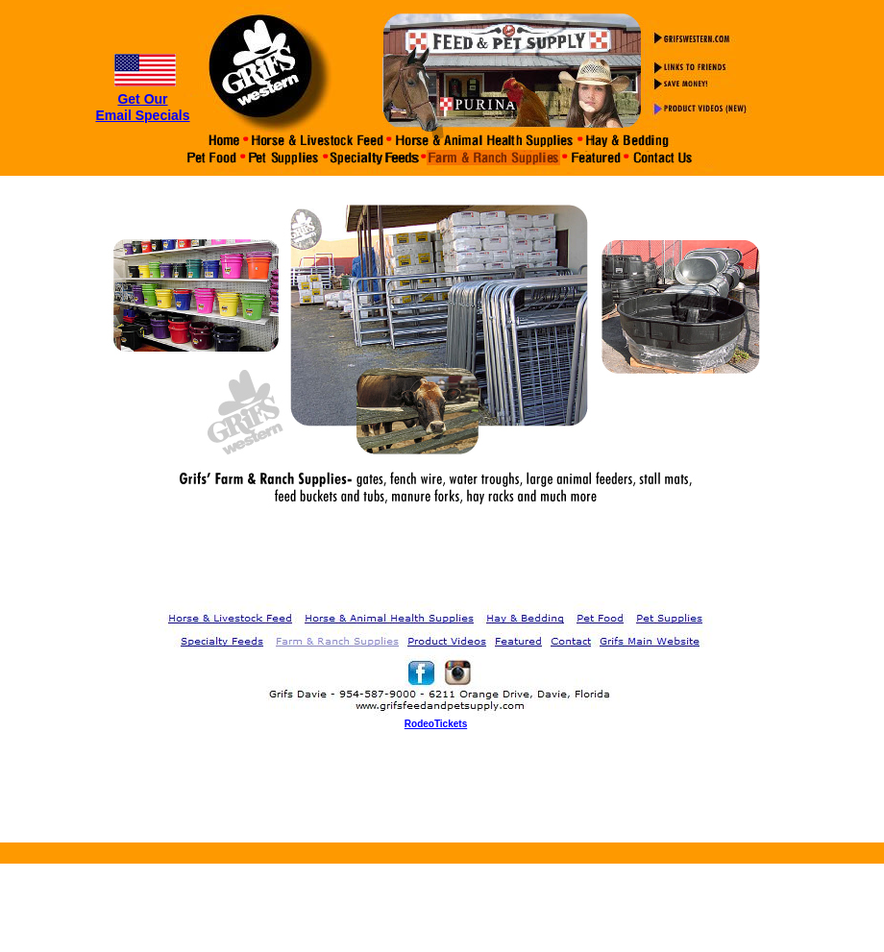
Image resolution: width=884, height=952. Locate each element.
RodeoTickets (436, 724)
